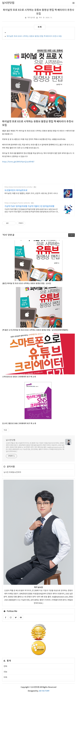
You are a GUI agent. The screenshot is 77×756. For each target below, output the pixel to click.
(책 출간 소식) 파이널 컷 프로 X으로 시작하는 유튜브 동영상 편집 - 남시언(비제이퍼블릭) (35, 330)
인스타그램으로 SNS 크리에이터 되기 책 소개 (19, 423)
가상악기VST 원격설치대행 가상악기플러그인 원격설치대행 (29, 206)
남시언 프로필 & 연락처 (12, 472)
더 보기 (71, 235)
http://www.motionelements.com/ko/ (18, 187)
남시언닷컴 (10, 440)
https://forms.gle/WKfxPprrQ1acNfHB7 (18, 162)
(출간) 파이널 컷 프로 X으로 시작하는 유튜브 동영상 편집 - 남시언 (26, 283)
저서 (40, 18)
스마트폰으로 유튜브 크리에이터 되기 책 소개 (19, 377)
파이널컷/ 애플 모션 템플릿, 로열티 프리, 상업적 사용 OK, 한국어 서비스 (31, 193)
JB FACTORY (44, 691)
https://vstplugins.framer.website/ (17, 203)
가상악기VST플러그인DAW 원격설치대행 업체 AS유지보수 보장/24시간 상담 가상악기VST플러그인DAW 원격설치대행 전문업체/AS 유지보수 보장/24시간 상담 (31, 210)
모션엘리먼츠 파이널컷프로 (16, 190)
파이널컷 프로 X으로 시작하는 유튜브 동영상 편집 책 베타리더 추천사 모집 (34, 36)
